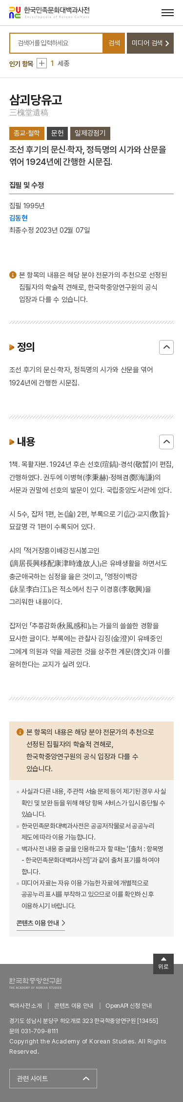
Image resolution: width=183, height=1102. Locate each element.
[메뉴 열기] (168, 12)
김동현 (18, 218)
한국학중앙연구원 (35, 983)
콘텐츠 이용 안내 (38, 923)
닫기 (166, 347)
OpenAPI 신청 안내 (128, 1005)
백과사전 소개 (25, 1005)
